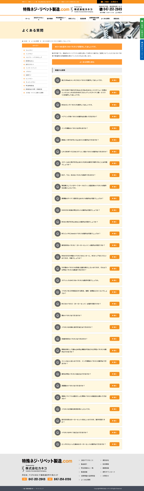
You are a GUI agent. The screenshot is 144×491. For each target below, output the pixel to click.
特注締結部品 (30, 86)
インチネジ (29, 54)
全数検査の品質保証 (88, 476)
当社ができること (87, 460)
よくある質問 (85, 480)
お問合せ (106, 476)
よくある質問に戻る (87, 62)
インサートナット (31, 68)
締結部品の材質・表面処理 (34, 89)
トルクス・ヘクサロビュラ (34, 57)
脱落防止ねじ (30, 61)
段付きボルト (30, 64)
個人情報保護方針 (29, 488)
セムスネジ (29, 50)
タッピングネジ (30, 82)
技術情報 (106, 464)
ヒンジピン (29, 79)
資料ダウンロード (109, 472)
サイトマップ (39, 488)
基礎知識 (106, 468)
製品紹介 (84, 464)
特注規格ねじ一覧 (87, 468)
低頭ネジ (28, 75)
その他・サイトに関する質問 (34, 93)
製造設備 (84, 472)
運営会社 (106, 460)
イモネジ (28, 71)
